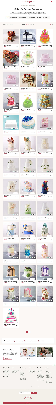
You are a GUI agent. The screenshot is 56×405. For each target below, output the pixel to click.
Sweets (13, 367)
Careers (38, 371)
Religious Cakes (46, 17)
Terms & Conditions (43, 386)
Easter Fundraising (49, 382)
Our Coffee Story (48, 380)
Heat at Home (22, 375)
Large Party (39, 17)
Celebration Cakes (24, 5)
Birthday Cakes (5, 371)
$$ (33, 24)
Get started (7, 358)
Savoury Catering (32, 370)
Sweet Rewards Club (40, 377)
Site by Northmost (50, 386)
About (47, 367)
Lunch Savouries (23, 378)
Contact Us (39, 367)
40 (50, 24)
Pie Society (47, 378)
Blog (46, 381)
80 (52, 24)
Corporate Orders (40, 378)
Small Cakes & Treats (15, 370)
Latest (31, 24)
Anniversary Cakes (31, 17)
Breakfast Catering (32, 372)
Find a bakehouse (27, 390)
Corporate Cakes (6, 370)
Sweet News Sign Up (40, 380)
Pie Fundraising (48, 372)
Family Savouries (23, 379)
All (7, 17)
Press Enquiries (39, 370)
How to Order (39, 372)
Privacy (37, 386)
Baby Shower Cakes (13, 17)
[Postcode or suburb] (25, 393)
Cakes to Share (14, 371)
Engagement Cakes (22, 17)
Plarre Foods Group (49, 377)
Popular (27, 24)
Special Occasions (32, 5)
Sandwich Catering (32, 371)
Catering (30, 367)
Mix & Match (14, 372)
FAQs (46, 370)
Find (34, 392)
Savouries (22, 367)
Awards (47, 371)
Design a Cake (5, 376)
